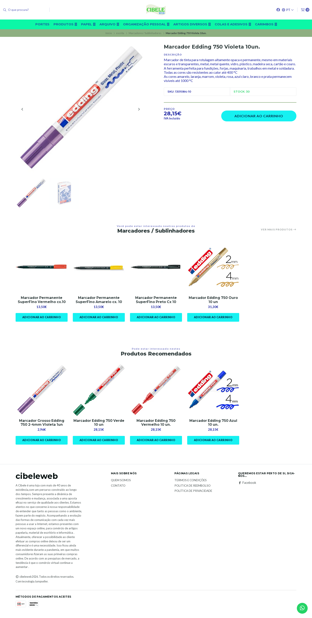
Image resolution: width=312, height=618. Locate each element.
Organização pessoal (146, 24)
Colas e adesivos (233, 24)
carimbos (266, 24)
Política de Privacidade (193, 492)
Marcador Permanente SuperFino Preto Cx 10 (156, 301)
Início (109, 33)
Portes (42, 24)
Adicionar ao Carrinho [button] (41, 318)
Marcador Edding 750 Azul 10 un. (213, 424)
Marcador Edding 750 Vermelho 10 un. (156, 424)
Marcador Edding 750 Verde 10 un (99, 424)
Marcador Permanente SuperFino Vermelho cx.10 (42, 301)
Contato (118, 486)
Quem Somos (121, 481)
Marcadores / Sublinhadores (145, 33)
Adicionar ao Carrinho (258, 116)
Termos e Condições (190, 481)
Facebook (247, 484)
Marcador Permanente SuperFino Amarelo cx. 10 (98, 301)
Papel (88, 24)
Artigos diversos (192, 24)
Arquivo (109, 24)
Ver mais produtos (278, 230)
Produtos (65, 24)
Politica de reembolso (192, 486)
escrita (120, 33)
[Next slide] (139, 109)
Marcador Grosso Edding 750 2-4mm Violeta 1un (41, 424)
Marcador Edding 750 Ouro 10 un (213, 301)
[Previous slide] (22, 109)
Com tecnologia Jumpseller (32, 582)
